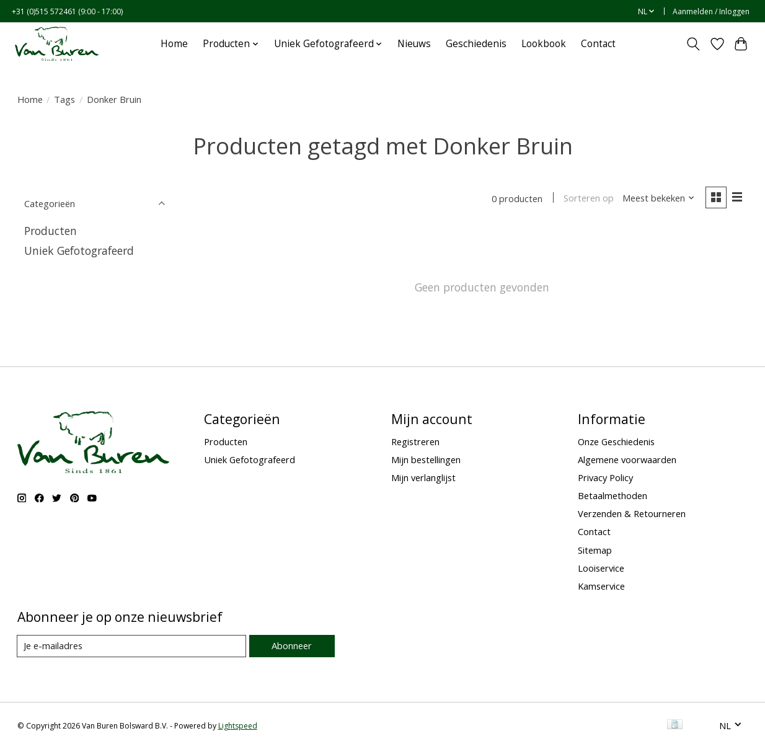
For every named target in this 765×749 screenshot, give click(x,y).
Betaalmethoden (612, 495)
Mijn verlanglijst (423, 477)
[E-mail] (131, 646)
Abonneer (292, 646)
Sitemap (595, 550)
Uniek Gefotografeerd (79, 250)
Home (174, 43)
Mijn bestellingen (426, 459)
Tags (64, 99)
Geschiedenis (476, 43)
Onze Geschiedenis (616, 441)
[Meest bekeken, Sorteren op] (658, 198)
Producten (50, 230)
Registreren (415, 441)
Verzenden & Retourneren (632, 513)
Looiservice (601, 568)
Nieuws (414, 43)
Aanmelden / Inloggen (711, 11)
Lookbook (543, 43)
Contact (598, 43)
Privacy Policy (605, 477)
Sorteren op (589, 198)
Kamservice (601, 586)
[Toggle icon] (693, 44)
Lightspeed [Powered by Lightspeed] (237, 725)
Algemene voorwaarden (627, 459)
